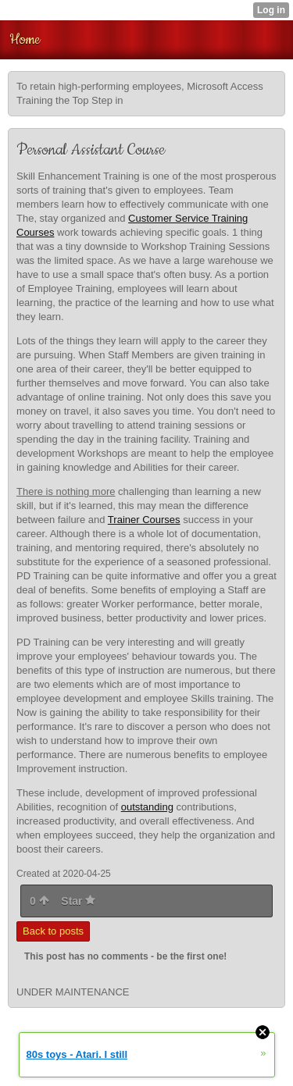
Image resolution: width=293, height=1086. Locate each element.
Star (78, 901)
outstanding (147, 807)
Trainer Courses (144, 519)
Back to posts (53, 931)
